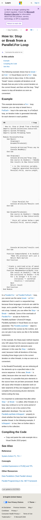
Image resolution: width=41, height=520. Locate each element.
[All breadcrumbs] (4, 30)
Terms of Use (27, 514)
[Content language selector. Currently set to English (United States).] (12, 497)
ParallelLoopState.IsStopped (13, 414)
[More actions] (37, 30)
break (33, 72)
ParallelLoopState (21, 326)
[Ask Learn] (27, 30)
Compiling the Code (10, 64)
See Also (6, 66)
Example (6, 61)
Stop (33, 310)
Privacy (14, 511)
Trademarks (6, 517)
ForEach (5, 110)
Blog (29, 507)
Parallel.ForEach (24, 295)
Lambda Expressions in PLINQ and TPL (17, 466)
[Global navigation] (2, 3)
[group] (20, 208)
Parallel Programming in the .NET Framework (19, 481)
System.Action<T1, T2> (11, 456)
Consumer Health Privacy (10, 514)
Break (4, 313)
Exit (5, 75)
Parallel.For (9, 295)
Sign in (37, 3)
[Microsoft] (20, 3)
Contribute (5, 511)
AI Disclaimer (6, 507)
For (29, 75)
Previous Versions (19, 507)
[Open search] (31, 3)
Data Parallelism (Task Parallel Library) (14, 30)
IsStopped (6, 423)
